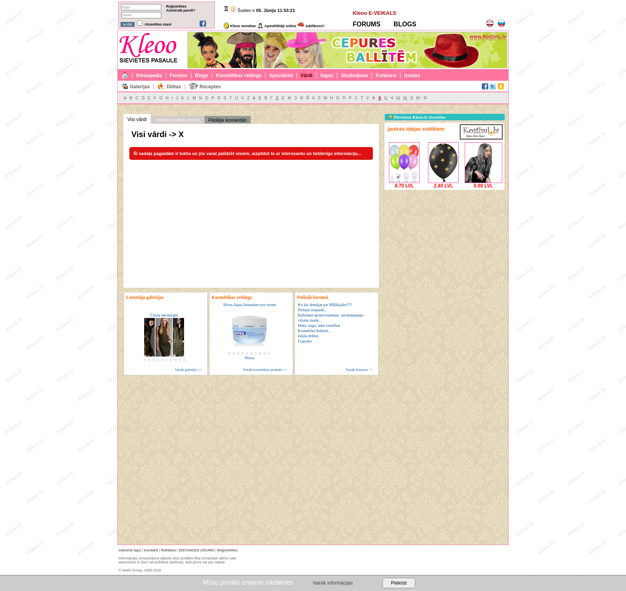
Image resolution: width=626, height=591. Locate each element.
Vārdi (307, 75)
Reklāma (168, 550)
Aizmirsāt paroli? (180, 10)
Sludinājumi (354, 75)
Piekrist (398, 583)
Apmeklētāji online (276, 26)
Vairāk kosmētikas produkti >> (265, 370)
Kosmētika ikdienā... (314, 330)
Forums (178, 75)
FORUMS (366, 24)
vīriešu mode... (309, 320)
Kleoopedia (149, 75)
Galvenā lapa (130, 550)
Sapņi (326, 75)
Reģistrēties (176, 6)
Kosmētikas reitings (238, 75)
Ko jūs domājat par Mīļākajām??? (325, 304)
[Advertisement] (444, 242)
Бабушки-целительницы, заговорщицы (330, 315)
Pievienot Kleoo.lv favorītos (417, 117)
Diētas (174, 87)
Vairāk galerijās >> (188, 370)
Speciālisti (281, 75)
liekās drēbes (308, 336)
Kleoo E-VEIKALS (374, 13)
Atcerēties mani (158, 24)
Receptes (210, 87)
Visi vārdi (137, 119)
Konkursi (386, 75)
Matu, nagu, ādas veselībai (319, 325)
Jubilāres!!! (311, 26)
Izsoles (412, 75)
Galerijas (140, 87)
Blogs (201, 75)
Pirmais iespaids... (312, 310)
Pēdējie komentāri (227, 120)
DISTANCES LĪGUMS (196, 550)
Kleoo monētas (240, 26)
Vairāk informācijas (333, 583)
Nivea (249, 358)
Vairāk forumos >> (359, 370)
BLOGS (405, 24)
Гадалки (305, 341)
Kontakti (151, 550)
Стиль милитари (164, 315)
